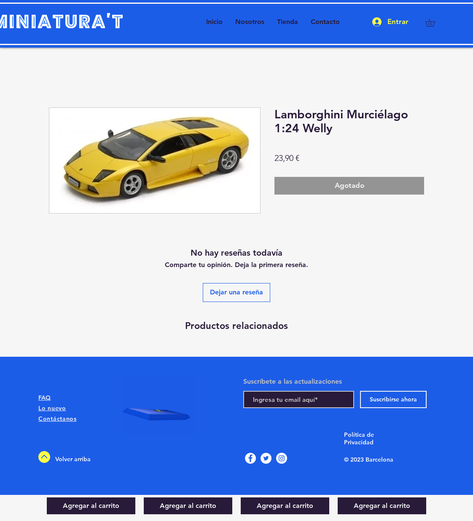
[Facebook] (250, 458)
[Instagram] (281, 458)
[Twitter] (266, 458)
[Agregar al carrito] (91, 505)
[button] (434, 23)
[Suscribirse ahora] (393, 399)
